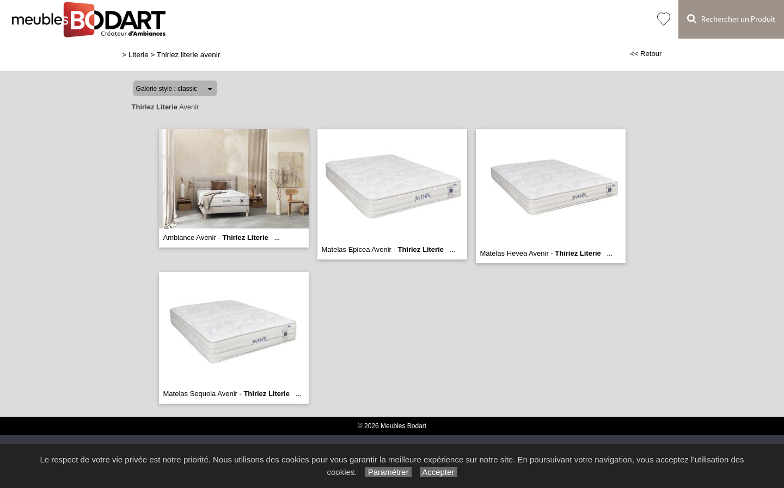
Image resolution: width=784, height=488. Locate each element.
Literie (138, 55)
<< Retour (646, 54)
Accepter (438, 472)
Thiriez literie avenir (188, 55)
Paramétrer (388, 472)
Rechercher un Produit (731, 19)
